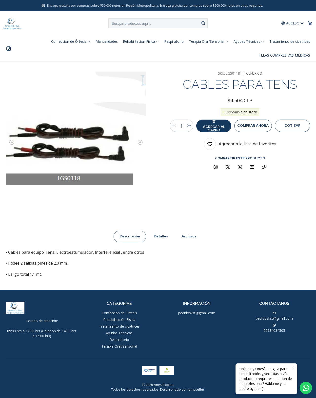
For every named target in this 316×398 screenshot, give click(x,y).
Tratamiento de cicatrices (119, 326)
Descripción (130, 240)
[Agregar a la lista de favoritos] (240, 144)
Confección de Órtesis (119, 313)
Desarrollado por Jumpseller (182, 389)
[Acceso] (292, 23)
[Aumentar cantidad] (189, 126)
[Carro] (310, 23)
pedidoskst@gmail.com (196, 313)
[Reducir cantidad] (174, 126)
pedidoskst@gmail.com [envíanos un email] (274, 316)
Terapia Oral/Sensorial (119, 346)
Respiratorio (119, 339)
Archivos (188, 240)
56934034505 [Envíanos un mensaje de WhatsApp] (274, 328)
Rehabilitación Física (119, 319)
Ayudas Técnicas (119, 333)
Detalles (161, 240)
